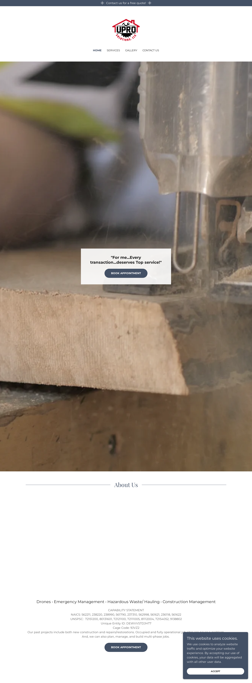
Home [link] (97, 50)
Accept (215, 671)
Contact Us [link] (150, 50)
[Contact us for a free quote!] (126, 3)
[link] (126, 30)
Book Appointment (126, 273)
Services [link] (113, 50)
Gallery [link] (131, 50)
